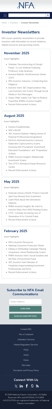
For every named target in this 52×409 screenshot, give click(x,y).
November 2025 (16, 53)
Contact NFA (26, 329)
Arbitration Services (26, 339)
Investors (14, 22)
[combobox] (27, 15)
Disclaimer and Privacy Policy (26, 370)
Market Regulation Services (26, 344)
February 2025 (15, 231)
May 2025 (11, 181)
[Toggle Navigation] (5, 15)
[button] (48, 15)
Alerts (26, 355)
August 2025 (14, 115)
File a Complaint (26, 334)
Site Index (26, 365)
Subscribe (25, 308)
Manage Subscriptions (25, 316)
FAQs (26, 350)
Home (4, 22)
